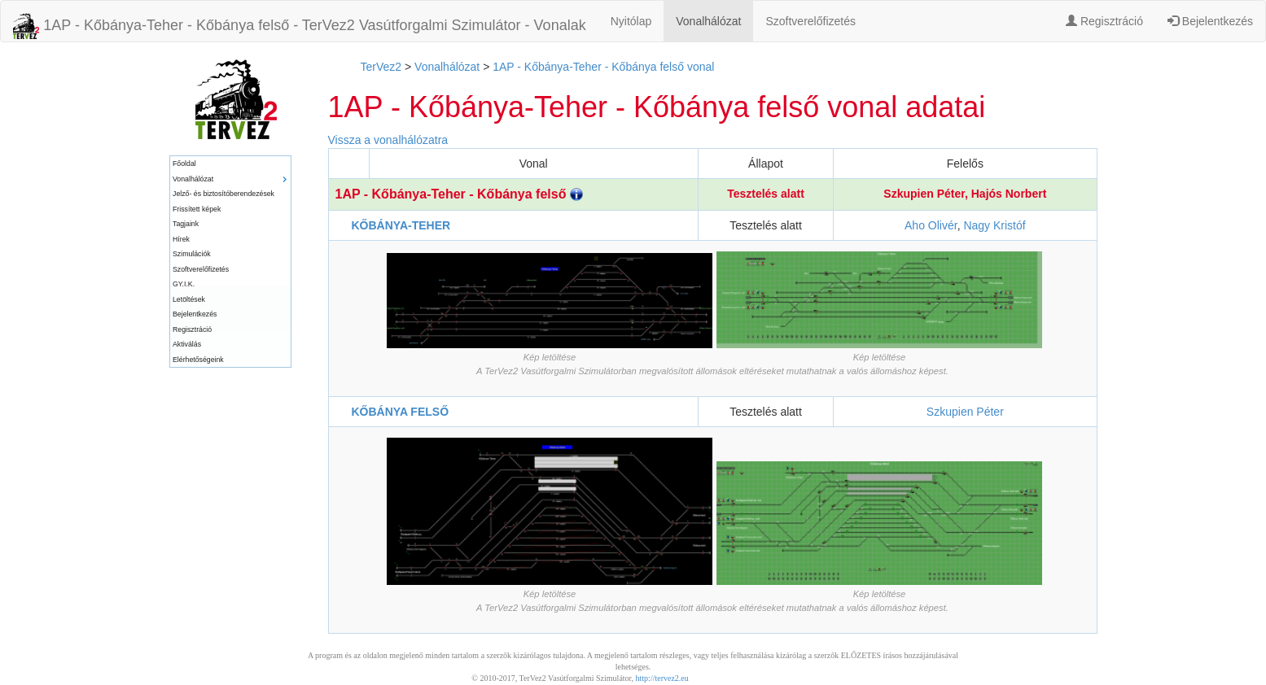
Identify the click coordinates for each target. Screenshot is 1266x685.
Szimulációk (192, 254)
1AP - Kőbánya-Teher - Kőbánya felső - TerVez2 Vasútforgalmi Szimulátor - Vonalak (299, 26)
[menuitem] (230, 164)
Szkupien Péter (924, 193)
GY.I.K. (184, 284)
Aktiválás (187, 344)
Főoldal (184, 163)
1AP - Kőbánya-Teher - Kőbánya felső (459, 194)
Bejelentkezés (1210, 21)
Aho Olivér (931, 225)
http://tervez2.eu (662, 678)
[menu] (230, 261)
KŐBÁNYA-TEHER (401, 225)
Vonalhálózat (708, 21)
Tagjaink (186, 224)
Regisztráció (1104, 21)
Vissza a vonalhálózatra (388, 139)
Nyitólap (631, 21)
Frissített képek (197, 209)
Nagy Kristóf (994, 225)
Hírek (181, 239)
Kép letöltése (549, 357)
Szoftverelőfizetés (810, 21)
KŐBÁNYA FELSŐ (400, 411)
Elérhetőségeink (198, 360)
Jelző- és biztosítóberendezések (223, 194)
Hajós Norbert (1009, 193)
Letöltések (189, 299)
